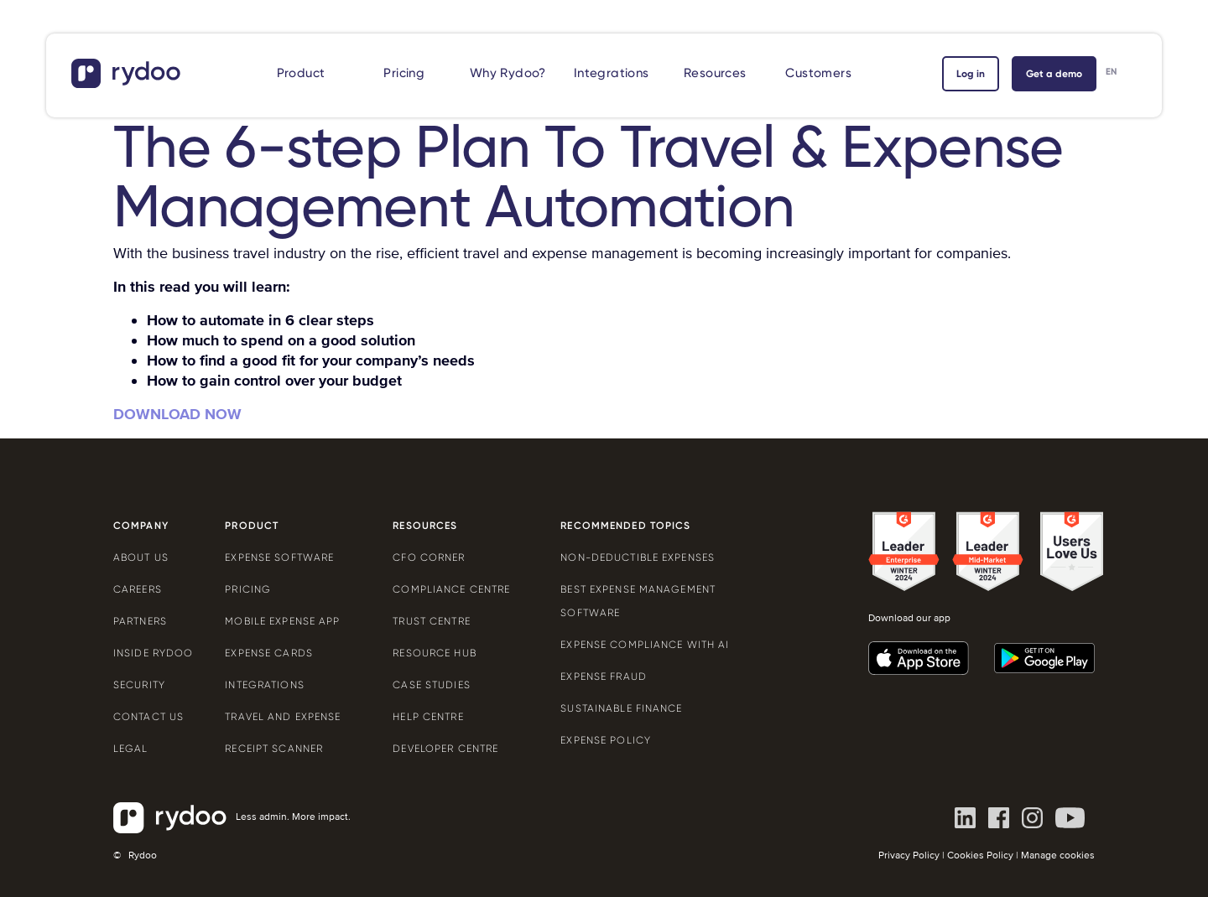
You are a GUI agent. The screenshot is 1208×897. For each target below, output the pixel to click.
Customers (818, 72)
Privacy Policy (909, 855)
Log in (970, 74)
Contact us (148, 717)
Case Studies (431, 685)
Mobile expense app (282, 621)
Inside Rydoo (153, 653)
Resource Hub (434, 653)
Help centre (428, 717)
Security (139, 685)
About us (141, 557)
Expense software (279, 557)
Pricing (403, 72)
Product (301, 72)
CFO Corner (429, 557)
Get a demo (1054, 74)
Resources (715, 72)
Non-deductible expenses (637, 557)
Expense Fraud (603, 676)
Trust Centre (431, 621)
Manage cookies (1058, 855)
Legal (130, 748)
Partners (140, 621)
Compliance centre (451, 589)
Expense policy (605, 740)
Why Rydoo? (508, 72)
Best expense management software (638, 601)
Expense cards (269, 653)
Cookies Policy (980, 855)
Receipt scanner (274, 748)
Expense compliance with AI (644, 645)
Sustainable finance (621, 708)
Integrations (611, 72)
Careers (137, 589)
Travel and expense (283, 717)
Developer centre (445, 748)
